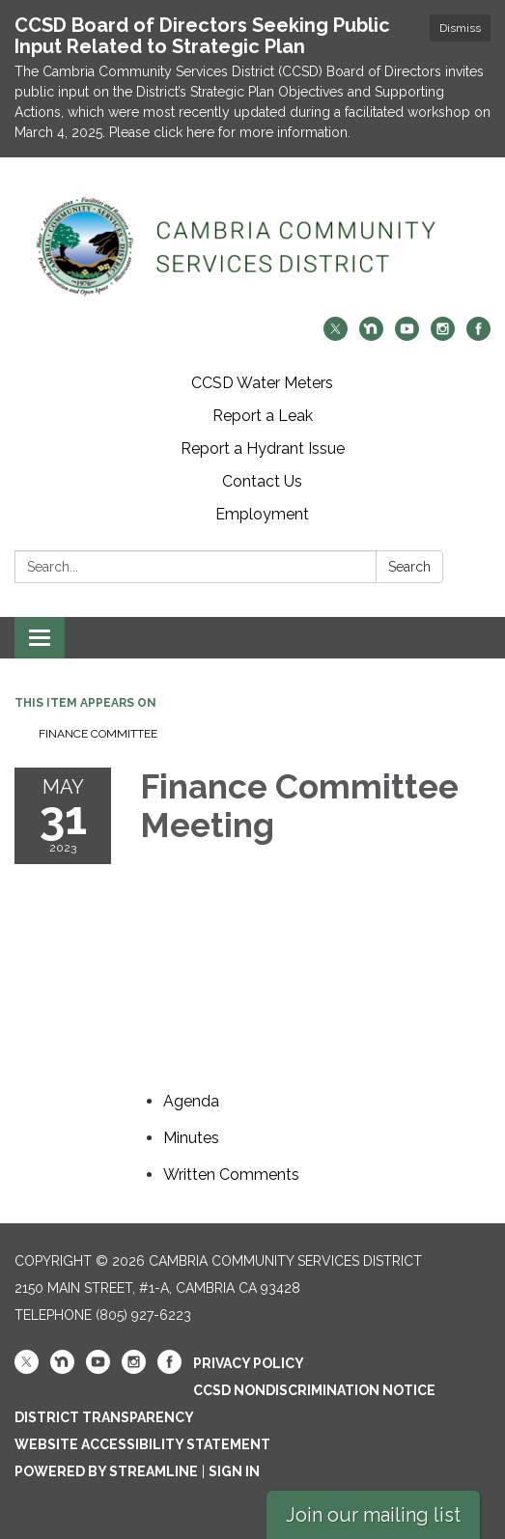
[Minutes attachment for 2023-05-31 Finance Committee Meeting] (191, 1138)
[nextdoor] (371, 335)
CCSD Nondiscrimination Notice (314, 1390)
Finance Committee (98, 734)
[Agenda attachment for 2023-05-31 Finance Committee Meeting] (191, 1101)
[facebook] (478, 335)
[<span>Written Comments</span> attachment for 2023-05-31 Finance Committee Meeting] (231, 1174)
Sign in (234, 1471)
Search (409, 566)
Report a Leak (262, 415)
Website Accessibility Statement (142, 1444)
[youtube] (407, 335)
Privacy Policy (248, 1363)
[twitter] (335, 335)
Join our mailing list (373, 1514)
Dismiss (460, 28)
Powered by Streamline (106, 1471)
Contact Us (262, 481)
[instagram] (443, 335)
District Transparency (104, 1417)
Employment (262, 514)
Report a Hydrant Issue (263, 448)
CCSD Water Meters (262, 383)
